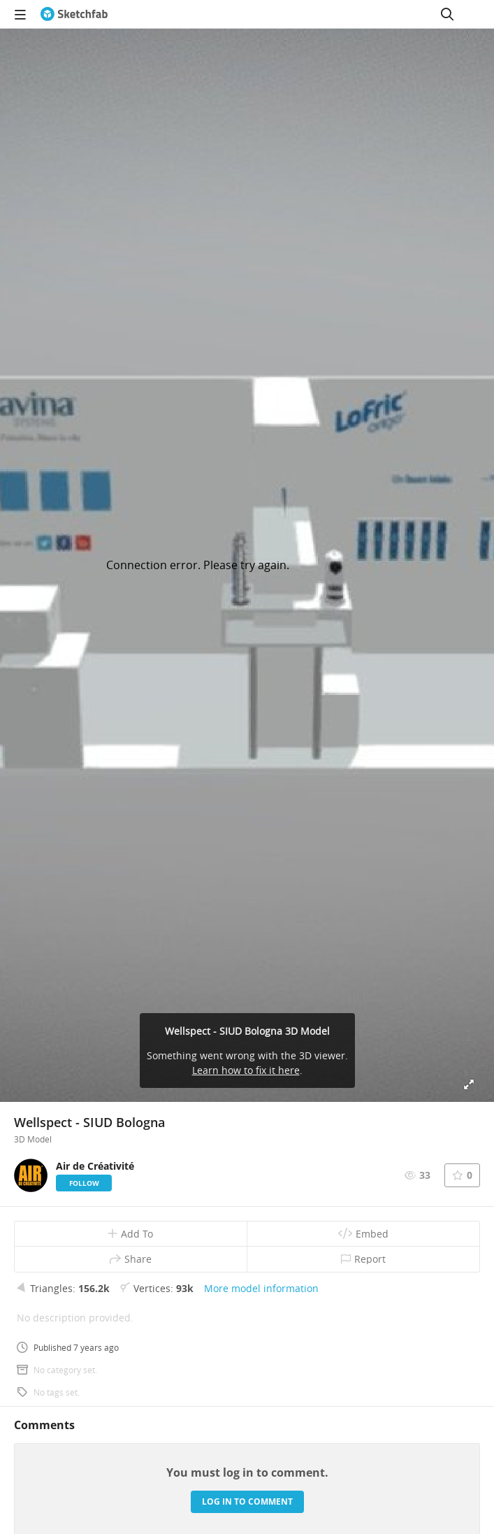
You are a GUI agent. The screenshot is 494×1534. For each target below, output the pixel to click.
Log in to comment (247, 1501)
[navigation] (20, 13)
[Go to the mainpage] (74, 14)
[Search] (447, 13)
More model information (261, 1288)
